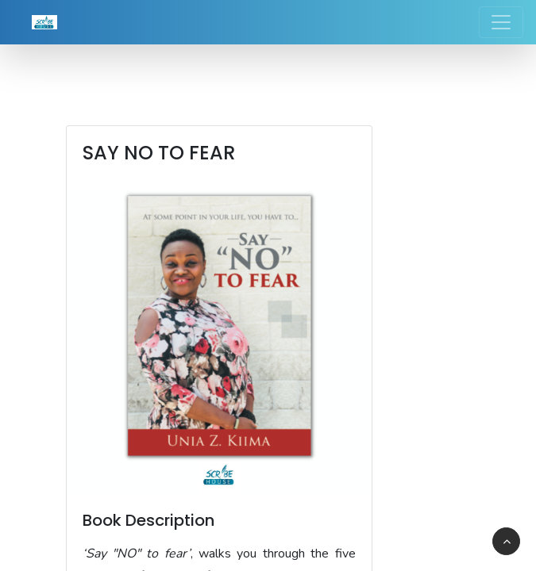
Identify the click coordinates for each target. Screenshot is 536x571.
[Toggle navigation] (501, 22)
